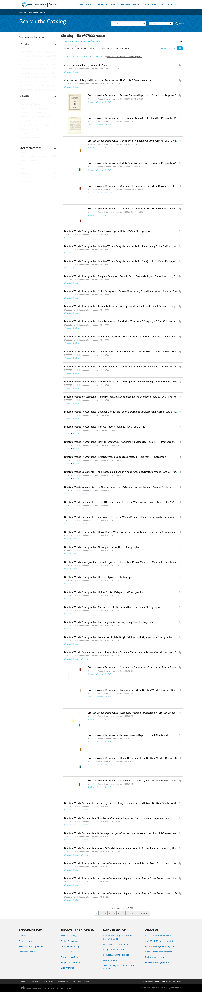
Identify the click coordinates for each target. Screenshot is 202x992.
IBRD (47, 988)
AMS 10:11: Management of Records (162, 941)
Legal (23, 981)
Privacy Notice (34, 981)
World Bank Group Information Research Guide (117, 937)
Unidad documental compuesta (32, 156)
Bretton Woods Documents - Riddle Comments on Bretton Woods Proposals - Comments (137, 163)
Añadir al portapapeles (180, 65)
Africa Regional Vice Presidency (32, 104)
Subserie (23, 177)
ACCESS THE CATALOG (130, 4)
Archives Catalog (69, 935)
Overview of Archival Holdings (117, 944)
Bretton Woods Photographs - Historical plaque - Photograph (98, 577)
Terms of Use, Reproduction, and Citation (118, 967)
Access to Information (66, 981)
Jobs (80, 981)
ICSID (69, 988)
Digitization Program (154, 957)
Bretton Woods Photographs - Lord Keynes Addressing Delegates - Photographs (108, 622)
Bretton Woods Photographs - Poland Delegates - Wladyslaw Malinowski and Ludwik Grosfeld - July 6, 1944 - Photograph (131, 306)
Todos (22, 48)
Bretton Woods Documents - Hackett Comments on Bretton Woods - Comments (133, 758)
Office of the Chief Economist (31, 138)
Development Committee (30, 129)
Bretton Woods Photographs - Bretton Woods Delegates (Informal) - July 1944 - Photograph (115, 457)
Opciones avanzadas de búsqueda (82, 41)
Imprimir (165, 48)
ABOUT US (172, 4)
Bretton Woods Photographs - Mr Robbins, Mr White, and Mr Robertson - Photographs (112, 607)
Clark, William (25, 121)
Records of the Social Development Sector (37, 90)
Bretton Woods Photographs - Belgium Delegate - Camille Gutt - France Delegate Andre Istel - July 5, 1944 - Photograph (130, 276)
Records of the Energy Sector (31, 73)
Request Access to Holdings (116, 954)
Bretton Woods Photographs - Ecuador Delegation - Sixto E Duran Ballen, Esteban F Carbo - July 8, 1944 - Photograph (129, 412)
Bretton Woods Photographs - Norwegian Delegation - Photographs (101, 547)
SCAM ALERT (148, 981)
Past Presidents (26, 941)
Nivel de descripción (30, 148)
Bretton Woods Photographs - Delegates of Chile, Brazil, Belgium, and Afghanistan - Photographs (118, 637)
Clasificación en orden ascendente (116, 48)
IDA (52, 988)
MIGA (63, 988)
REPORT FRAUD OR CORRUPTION (168, 981)
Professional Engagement (157, 962)
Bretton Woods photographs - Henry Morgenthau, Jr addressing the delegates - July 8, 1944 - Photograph (122, 397)
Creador (24, 96)
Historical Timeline (27, 951)
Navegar (161, 23)
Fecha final (82, 48)
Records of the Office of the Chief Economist (38, 77)
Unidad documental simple (30, 160)
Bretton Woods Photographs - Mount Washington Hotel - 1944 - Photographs (107, 231)
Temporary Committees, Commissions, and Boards (38, 125)
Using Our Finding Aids (114, 949)
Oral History (66, 951)
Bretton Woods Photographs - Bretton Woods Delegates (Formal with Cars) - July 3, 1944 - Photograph (121, 261)
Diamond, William (27, 142)
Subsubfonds (25, 181)
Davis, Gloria (24, 133)
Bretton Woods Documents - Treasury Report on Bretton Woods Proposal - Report (133, 690)
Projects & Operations (71, 962)
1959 (134, 913)
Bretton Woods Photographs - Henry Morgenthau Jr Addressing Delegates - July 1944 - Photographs (120, 442)
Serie (21, 164)
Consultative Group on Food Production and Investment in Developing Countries (38, 112)
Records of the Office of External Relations (37, 52)
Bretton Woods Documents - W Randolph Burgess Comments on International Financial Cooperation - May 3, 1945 (128, 833)
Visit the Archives (111, 960)
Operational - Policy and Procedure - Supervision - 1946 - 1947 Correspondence (108, 80)
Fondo (22, 169)
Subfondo (23, 173)
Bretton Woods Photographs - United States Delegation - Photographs (103, 592)
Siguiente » (143, 913)
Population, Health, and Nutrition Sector (36, 108)
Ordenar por (69, 48)
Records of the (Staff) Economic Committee (37, 69)
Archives (53, 4)
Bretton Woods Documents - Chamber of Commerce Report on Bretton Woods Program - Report (118, 818)
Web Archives (67, 967)
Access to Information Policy (158, 935)
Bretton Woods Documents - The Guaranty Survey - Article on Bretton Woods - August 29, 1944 (117, 487)
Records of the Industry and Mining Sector (37, 81)
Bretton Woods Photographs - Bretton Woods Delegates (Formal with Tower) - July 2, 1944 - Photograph (121, 246)
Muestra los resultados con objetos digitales (123, 57)
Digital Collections (69, 941)
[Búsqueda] (144, 23)
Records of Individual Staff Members (34, 85)
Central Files (24, 60)
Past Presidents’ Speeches (31, 946)
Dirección (94, 48)
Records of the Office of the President (35, 56)
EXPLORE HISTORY (84, 4)
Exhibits (22, 935)
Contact (87, 981)
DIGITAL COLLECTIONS (106, 4)
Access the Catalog (37, 12)
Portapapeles (179, 23)
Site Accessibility (49, 981)
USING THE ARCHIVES (154, 4)
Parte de (24, 43)
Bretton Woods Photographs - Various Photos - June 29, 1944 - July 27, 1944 (106, 427)
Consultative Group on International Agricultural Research (38, 117)
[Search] (128, 23)
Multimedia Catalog (70, 946)
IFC (57, 988)
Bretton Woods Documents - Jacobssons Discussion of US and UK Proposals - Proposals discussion (142, 118)
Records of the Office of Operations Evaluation (38, 64)
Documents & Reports (71, 957)
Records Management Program (159, 946)
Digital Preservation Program (158, 951)
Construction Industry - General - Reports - (88, 65)
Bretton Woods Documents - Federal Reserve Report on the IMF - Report (128, 735)
